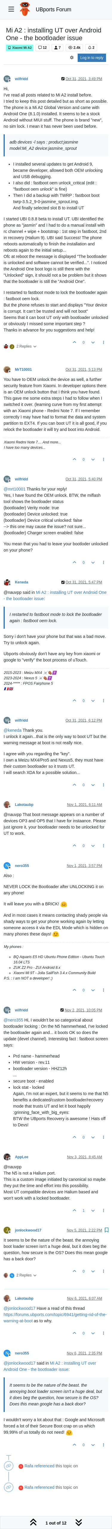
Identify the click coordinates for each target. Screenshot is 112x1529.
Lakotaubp (24, 805)
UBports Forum (53, 10)
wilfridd (21, 79)
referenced (44, 1465)
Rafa (28, 1465)
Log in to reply (91, 58)
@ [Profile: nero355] (13, 1020)
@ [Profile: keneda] (13, 730)
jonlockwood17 (28, 1230)
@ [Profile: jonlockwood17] (20, 1308)
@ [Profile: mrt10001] (14, 489)
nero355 (22, 866)
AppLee (21, 1157)
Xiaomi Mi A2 (19, 48)
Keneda (21, 582)
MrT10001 (23, 370)
